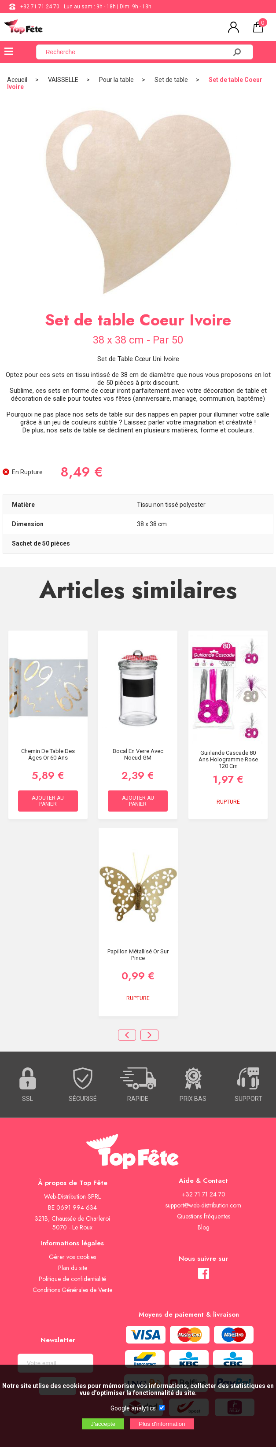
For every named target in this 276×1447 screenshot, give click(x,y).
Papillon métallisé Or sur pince (138, 954)
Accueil (17, 79)
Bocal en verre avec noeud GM (138, 754)
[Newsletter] (55, 1363)
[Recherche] (136, 52)
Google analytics (133, 1408)
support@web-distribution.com (203, 1205)
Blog (204, 1227)
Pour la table (116, 79)
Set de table (171, 79)
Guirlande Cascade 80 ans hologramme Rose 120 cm (228, 759)
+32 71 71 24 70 (39, 7)
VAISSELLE (63, 79)
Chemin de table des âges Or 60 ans (48, 754)
